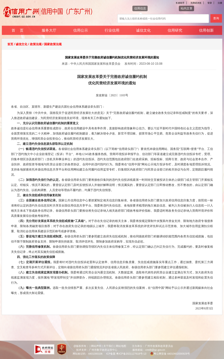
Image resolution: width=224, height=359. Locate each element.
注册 (220, 3)
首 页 (18, 30)
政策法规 (36, 44)
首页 (10, 44)
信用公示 (80, 30)
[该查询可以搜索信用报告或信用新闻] (163, 18)
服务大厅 (49, 30)
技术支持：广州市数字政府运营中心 (96, 349)
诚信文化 (143, 30)
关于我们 (108, 345)
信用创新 (206, 30)
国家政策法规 (53, 44)
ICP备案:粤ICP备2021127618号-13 (126, 353)
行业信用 (112, 30)
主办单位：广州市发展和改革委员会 (152, 345)
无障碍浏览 (195, 3)
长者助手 (180, 3)
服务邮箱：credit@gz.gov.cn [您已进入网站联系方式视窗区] (148, 349)
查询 (216, 18)
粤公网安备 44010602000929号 (172, 353)
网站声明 (96, 345)
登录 (209, 3)
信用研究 (175, 30)
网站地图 (121, 345)
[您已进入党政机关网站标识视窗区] (61, 350)
